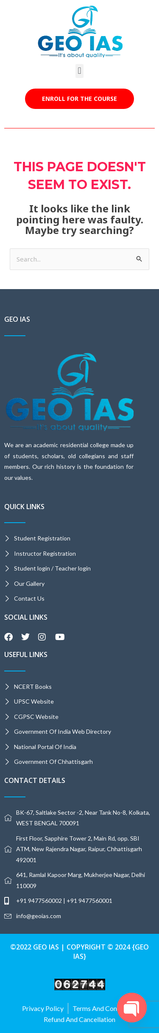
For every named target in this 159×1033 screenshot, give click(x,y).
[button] (79, 71)
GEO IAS (17, 319)
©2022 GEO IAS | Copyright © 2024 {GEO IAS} (79, 951)
